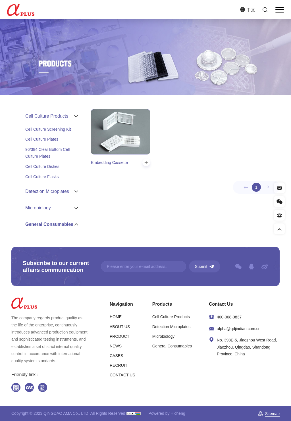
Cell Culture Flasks (42, 176)
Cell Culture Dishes (42, 166)
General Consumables (172, 346)
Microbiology (163, 336)
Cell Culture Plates (41, 139)
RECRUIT (118, 365)
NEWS (116, 346)
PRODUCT (119, 336)
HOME (116, 316)
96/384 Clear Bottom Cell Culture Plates (47, 153)
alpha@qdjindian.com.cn (239, 328)
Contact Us (221, 304)
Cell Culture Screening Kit (48, 129)
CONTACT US (122, 375)
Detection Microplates (171, 326)
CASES (116, 355)
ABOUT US (120, 326)
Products (162, 304)
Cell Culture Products (171, 316)
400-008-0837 (229, 317)
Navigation (121, 304)
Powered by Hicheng (167, 413)
